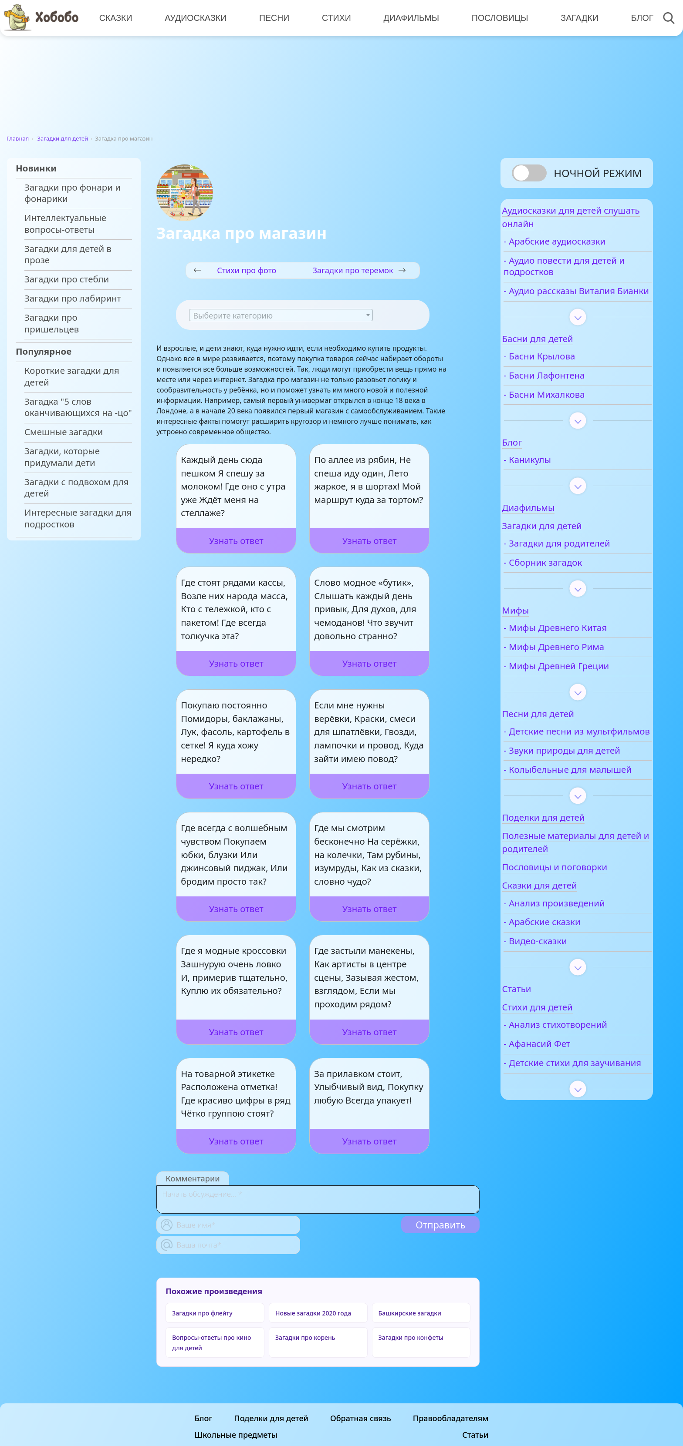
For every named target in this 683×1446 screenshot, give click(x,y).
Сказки (115, 17)
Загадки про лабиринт (72, 298)
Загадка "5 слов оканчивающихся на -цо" (78, 407)
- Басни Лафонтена (569, 395)
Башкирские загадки (410, 1313)
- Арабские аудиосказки (580, 249)
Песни (272, 17)
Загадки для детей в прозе (68, 254)
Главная (18, 138)
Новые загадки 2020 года (313, 1313)
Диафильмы (407, 17)
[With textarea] (318, 1199)
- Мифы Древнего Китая (580, 648)
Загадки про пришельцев (51, 323)
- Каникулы (552, 480)
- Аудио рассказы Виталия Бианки (565, 305)
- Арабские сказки (567, 977)
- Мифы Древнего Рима (579, 667)
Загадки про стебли (66, 279)
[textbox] (280, 315)
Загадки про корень (305, 1337)
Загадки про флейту (202, 1313)
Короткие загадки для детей (71, 376)
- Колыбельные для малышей (570, 818)
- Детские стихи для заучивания (571, 1123)
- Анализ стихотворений (580, 1079)
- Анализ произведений (579, 957)
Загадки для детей (62, 138)
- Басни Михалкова (569, 414)
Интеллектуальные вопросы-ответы (65, 223)
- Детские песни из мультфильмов (569, 756)
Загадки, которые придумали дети (62, 457)
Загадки (573, 17)
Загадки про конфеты (411, 1337)
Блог (635, 17)
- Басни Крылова (564, 376)
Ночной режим (598, 173)
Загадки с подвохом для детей (76, 488)
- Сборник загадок (568, 582)
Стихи (333, 17)
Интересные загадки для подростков (78, 518)
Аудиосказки (194, 17)
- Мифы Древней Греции (581, 685)
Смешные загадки (63, 432)
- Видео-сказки (560, 996)
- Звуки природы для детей (574, 787)
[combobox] (281, 315)
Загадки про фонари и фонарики (72, 193)
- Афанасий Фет (562, 1098)
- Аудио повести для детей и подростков (572, 274)
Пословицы (495, 17)
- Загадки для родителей (582, 563)
